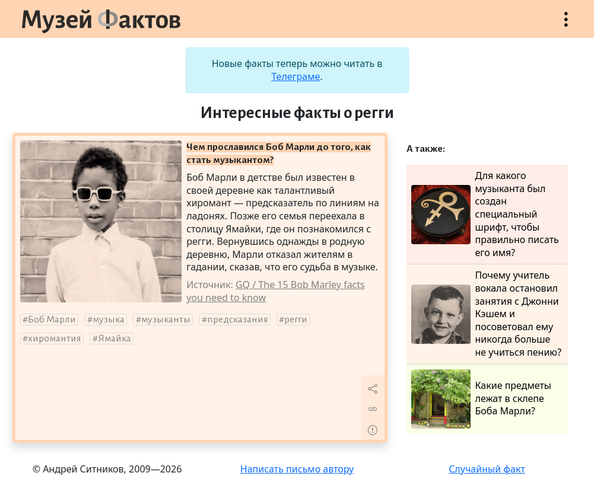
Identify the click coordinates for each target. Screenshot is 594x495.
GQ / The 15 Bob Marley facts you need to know (275, 291)
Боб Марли (52, 319)
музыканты (165, 319)
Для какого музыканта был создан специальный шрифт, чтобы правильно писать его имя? (485, 214)
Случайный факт (487, 468)
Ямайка (114, 338)
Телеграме (295, 76)
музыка (109, 319)
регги (295, 319)
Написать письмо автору (297, 468)
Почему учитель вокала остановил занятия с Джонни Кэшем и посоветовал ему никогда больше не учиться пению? (486, 314)
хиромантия (54, 338)
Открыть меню (566, 25)
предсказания (237, 319)
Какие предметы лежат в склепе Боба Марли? (481, 399)
